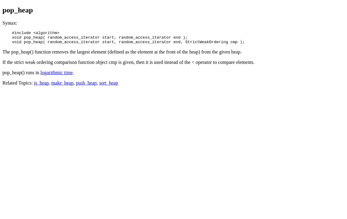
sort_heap (108, 85)
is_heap (41, 85)
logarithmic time (56, 75)
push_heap (86, 85)
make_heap (62, 85)
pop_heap (17, 10)
